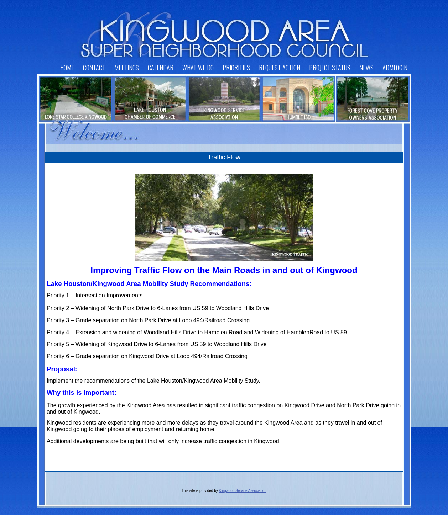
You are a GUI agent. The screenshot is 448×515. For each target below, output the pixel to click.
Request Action (279, 67)
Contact (94, 67)
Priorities (236, 67)
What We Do (198, 67)
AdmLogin (394, 67)
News (366, 67)
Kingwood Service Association (242, 491)
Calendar (160, 67)
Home (67, 67)
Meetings (126, 67)
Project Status (329, 67)
